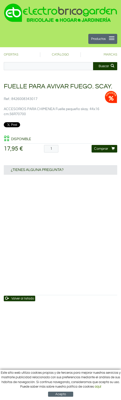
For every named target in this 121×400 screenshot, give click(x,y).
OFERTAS (11, 54)
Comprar (104, 149)
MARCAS (110, 54)
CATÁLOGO (60, 54)
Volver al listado (20, 298)
